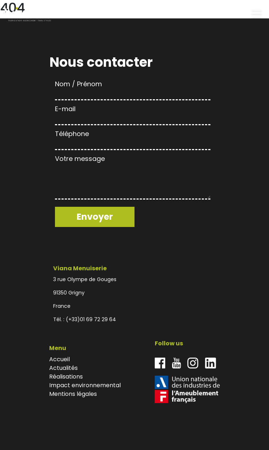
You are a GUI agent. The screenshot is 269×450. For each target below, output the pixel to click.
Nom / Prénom (132, 89)
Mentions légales (73, 394)
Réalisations (66, 376)
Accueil (59, 359)
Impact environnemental (85, 385)
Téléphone (132, 138)
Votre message (132, 178)
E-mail (132, 113)
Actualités (63, 368)
